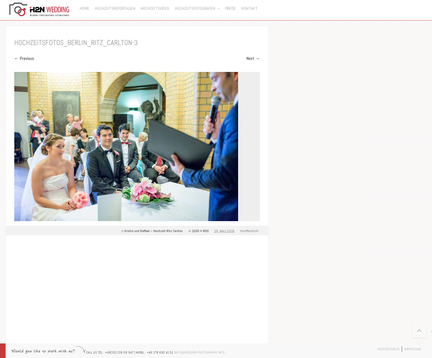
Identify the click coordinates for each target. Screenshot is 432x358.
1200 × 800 (200, 231)
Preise (230, 8)
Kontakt (249, 8)
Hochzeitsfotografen (197, 8)
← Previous (24, 58)
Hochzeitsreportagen (115, 8)
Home (84, 8)
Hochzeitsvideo (155, 8)
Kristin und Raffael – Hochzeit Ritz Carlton (154, 231)
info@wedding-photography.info (199, 352)
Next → (253, 58)
